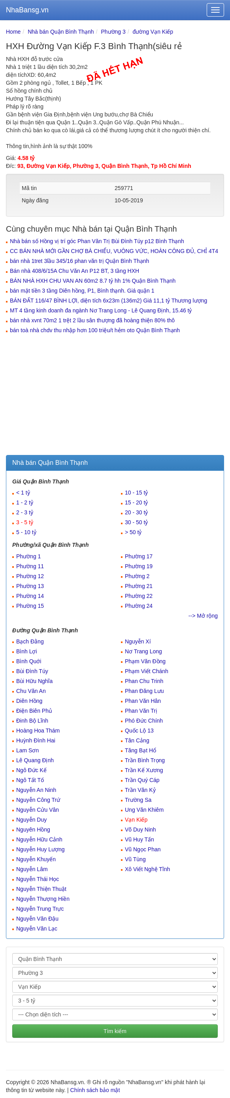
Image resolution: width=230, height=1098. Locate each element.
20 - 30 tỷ (136, 512)
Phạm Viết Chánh (146, 671)
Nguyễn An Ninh (36, 790)
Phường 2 (137, 576)
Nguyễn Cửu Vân (37, 810)
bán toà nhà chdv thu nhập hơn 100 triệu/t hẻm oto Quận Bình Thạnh (95, 330)
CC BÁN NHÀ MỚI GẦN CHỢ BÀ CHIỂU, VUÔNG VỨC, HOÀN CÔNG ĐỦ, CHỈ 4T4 (114, 251)
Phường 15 (30, 606)
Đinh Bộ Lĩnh (32, 720)
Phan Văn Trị (141, 711)
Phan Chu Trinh (144, 681)
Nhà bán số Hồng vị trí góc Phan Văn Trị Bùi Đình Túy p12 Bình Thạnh (97, 241)
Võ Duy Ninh (140, 829)
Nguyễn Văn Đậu (37, 918)
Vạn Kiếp (136, 819)
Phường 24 (139, 606)
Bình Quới (28, 661)
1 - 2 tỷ (24, 502)
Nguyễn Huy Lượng (40, 849)
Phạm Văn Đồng (145, 661)
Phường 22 (139, 596)
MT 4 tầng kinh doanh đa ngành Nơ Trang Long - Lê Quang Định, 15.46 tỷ (101, 310)
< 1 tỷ (23, 492)
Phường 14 (30, 596)
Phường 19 (139, 566)
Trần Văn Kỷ (140, 790)
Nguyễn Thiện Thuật (41, 889)
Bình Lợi (26, 651)
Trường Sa (138, 800)
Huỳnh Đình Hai (35, 740)
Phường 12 (30, 576)
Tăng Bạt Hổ (140, 750)
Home (13, 32)
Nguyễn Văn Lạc (36, 928)
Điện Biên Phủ (34, 711)
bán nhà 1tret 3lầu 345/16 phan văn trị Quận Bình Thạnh (79, 261)
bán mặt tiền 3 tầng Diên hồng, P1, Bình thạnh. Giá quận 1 (82, 290)
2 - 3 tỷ (24, 512)
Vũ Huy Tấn (139, 839)
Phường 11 (30, 566)
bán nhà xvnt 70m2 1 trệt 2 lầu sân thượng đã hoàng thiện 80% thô (92, 320)
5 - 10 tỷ (26, 532)
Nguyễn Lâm (32, 869)
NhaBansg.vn (27, 10)
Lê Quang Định (35, 760)
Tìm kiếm (115, 1031)
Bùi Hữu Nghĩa (34, 681)
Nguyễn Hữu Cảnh (39, 839)
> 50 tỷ (133, 532)
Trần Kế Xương (144, 770)
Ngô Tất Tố (30, 780)
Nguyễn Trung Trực (40, 909)
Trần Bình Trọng (145, 760)
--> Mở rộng (203, 616)
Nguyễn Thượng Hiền (43, 899)
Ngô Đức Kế (31, 770)
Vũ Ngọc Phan (143, 849)
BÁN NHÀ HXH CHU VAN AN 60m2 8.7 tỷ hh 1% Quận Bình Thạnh (92, 281)
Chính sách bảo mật (95, 1090)
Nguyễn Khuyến (36, 859)
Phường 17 (139, 556)
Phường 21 (139, 586)
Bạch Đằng (30, 641)
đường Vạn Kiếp (153, 32)
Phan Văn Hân (143, 701)
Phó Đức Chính (144, 720)
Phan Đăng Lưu (144, 691)
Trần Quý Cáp (142, 780)
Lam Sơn (27, 750)
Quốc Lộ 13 (139, 730)
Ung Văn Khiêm (144, 810)
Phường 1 (28, 556)
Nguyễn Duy (31, 819)
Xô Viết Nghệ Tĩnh (147, 869)
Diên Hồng (29, 701)
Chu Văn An (31, 691)
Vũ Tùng (135, 859)
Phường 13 (30, 586)
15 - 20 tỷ (136, 502)
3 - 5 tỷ (24, 522)
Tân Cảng (137, 740)
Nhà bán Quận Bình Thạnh (61, 32)
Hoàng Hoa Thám (38, 730)
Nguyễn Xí (138, 641)
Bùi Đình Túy (32, 671)
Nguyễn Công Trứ (38, 800)
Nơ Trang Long (143, 651)
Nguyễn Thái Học (37, 879)
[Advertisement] (115, 395)
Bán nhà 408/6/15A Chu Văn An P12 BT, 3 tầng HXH (74, 271)
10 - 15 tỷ (136, 492)
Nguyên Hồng (33, 829)
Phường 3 (113, 32)
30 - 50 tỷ (136, 522)
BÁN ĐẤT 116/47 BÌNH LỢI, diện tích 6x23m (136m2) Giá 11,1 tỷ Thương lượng (108, 300)
